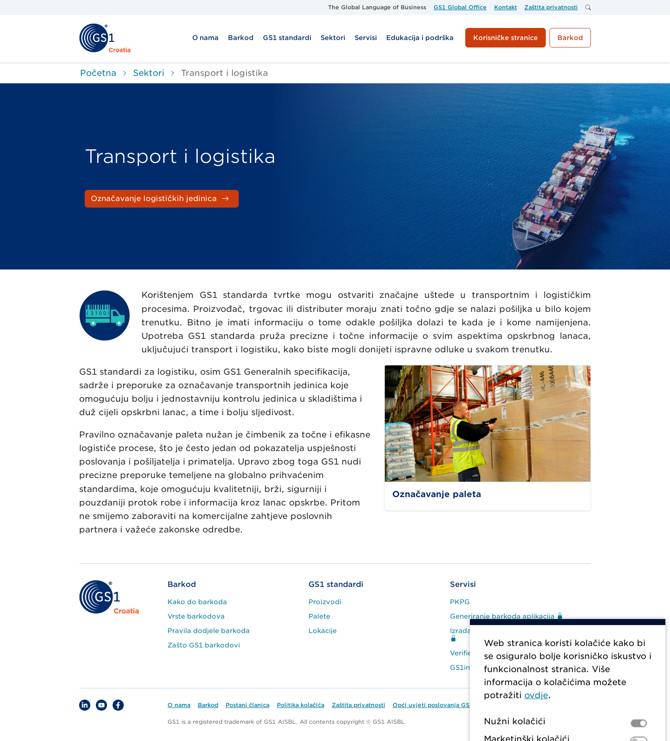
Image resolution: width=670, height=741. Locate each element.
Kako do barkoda (197, 602)
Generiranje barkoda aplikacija (506, 616)
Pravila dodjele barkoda (209, 630)
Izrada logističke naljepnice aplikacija (513, 634)
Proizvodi (325, 602)
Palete (319, 616)
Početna (98, 73)
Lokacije (322, 630)
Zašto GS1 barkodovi (204, 645)
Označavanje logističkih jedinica (154, 198)
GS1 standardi (335, 584)
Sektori (148, 73)
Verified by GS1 (476, 653)
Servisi (463, 584)
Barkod (182, 584)
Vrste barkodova (196, 616)
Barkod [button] (570, 37)
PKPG (460, 602)
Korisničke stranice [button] (505, 37)
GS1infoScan (472, 667)
